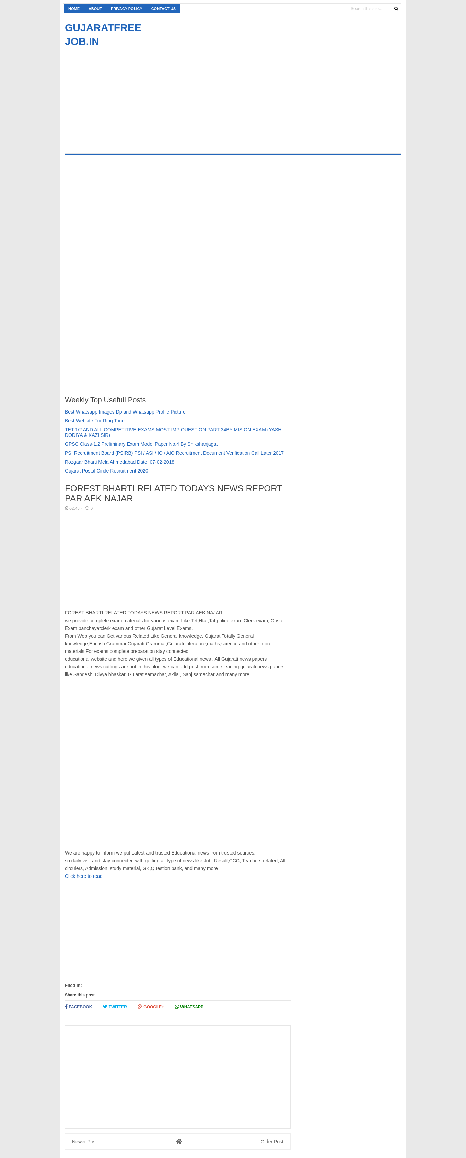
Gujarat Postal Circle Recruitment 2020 (106, 471)
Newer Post (84, 1141)
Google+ (151, 1007)
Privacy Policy (126, 9)
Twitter (115, 1007)
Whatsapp (189, 1007)
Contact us (163, 9)
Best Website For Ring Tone (95, 420)
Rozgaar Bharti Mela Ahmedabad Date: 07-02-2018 (119, 462)
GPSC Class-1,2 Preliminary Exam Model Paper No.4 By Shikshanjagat (141, 444)
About (95, 9)
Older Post (272, 1141)
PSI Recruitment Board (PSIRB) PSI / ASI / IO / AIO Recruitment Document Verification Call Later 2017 (174, 453)
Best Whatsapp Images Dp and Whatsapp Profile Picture (125, 412)
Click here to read (84, 876)
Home (74, 9)
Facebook (78, 1007)
